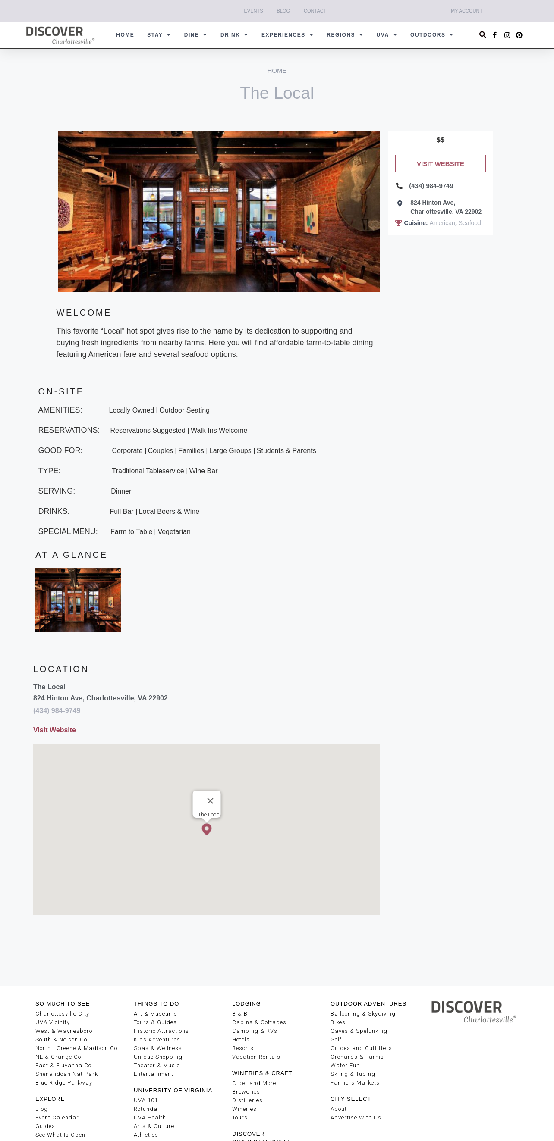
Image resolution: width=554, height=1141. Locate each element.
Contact (315, 10)
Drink (234, 35)
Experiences (287, 35)
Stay (159, 35)
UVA (387, 35)
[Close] (210, 801)
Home (125, 35)
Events (253, 10)
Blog (283, 10)
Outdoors (432, 35)
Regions (345, 35)
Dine (196, 35)
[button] (483, 35)
